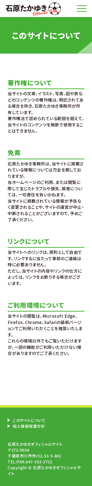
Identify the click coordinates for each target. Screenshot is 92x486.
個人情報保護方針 (29, 426)
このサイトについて (29, 420)
